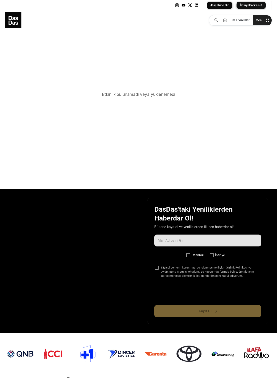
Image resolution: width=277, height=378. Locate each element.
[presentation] (207, 293)
